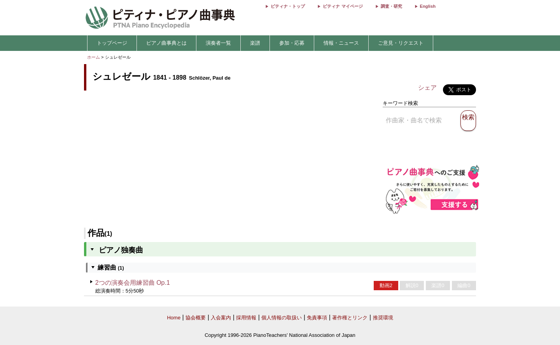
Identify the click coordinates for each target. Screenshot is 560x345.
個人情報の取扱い (281, 318)
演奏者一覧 (218, 43)
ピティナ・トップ (288, 6)
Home (173, 318)
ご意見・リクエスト (401, 43)
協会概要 (196, 318)
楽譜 (255, 43)
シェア (427, 87)
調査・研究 (391, 6)
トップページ (112, 43)
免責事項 (317, 318)
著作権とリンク (350, 318)
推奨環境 (383, 318)
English (428, 6)
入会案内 (221, 318)
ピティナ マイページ (342, 6)
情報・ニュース (341, 43)
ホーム (93, 57)
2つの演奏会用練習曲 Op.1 (132, 282)
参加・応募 (291, 43)
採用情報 (246, 318)
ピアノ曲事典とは (166, 43)
